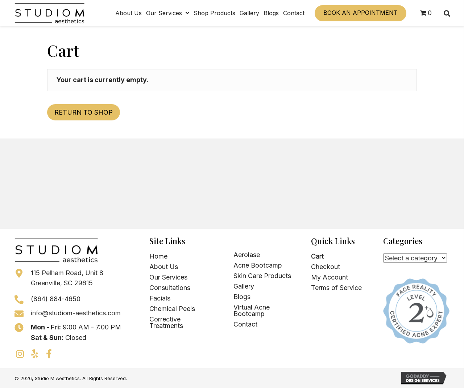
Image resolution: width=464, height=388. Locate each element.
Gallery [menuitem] (243, 286)
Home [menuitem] (158, 256)
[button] (19, 353)
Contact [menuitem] (245, 324)
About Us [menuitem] (163, 266)
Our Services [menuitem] (168, 277)
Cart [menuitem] (317, 256)
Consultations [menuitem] (169, 287)
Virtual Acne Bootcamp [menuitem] (251, 310)
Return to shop (83, 112)
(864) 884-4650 (55, 299)
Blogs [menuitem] (241, 296)
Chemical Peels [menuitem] (172, 308)
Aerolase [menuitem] (246, 255)
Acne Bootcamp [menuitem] (257, 265)
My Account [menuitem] (329, 277)
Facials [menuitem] (159, 298)
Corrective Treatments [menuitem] (166, 322)
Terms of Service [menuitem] (336, 287)
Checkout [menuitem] (325, 266)
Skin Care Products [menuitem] (262, 276)
